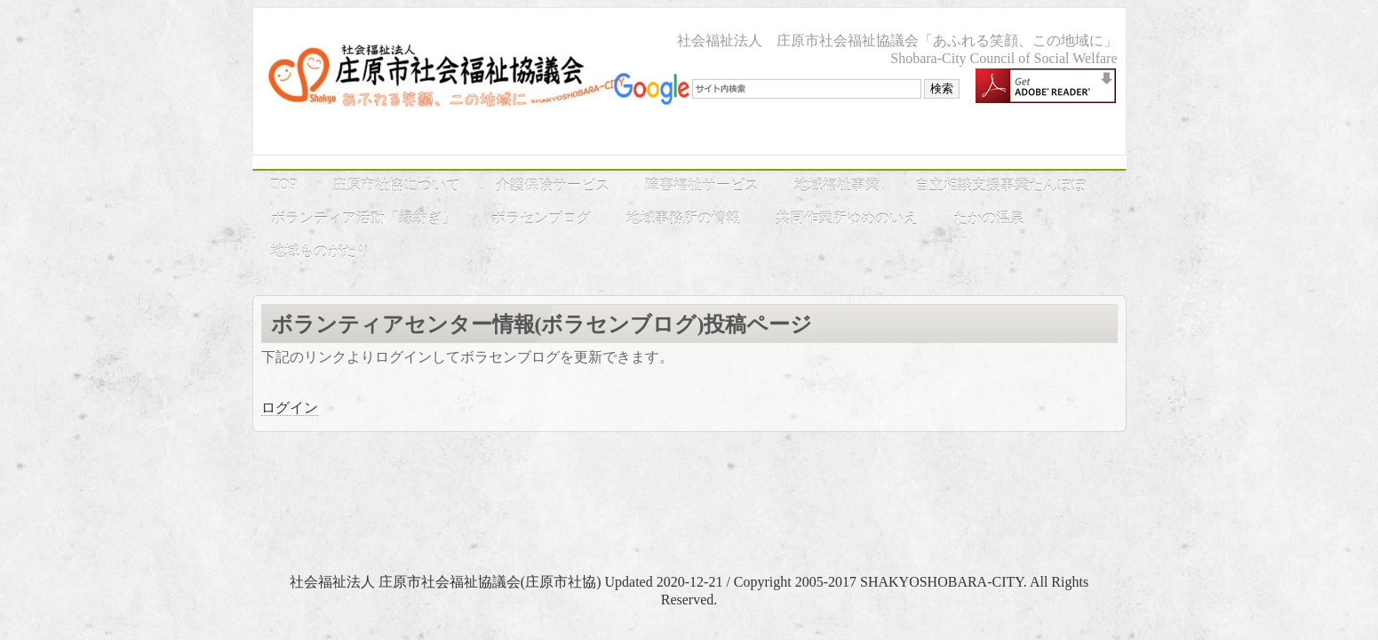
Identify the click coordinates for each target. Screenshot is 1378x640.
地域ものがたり (320, 251)
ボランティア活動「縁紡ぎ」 (363, 218)
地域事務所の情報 (683, 218)
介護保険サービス (552, 185)
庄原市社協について (396, 185)
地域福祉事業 (837, 185)
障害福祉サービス (702, 185)
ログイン (289, 407)
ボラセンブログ (541, 218)
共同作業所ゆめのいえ (847, 218)
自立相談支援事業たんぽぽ (1000, 185)
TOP (284, 184)
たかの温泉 (988, 218)
